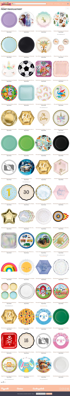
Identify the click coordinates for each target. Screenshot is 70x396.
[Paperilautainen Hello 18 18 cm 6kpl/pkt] (26, 344)
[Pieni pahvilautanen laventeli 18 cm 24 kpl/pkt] (9, 23)
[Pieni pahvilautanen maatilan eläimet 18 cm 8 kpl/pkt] (61, 295)
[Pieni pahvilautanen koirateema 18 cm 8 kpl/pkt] (43, 146)
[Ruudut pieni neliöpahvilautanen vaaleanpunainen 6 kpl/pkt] (61, 72)
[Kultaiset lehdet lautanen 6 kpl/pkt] (61, 171)
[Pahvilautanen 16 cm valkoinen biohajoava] (61, 369)
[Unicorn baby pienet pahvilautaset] (61, 122)
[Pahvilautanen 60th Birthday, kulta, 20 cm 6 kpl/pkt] (26, 122)
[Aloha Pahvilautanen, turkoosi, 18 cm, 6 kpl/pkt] (43, 344)
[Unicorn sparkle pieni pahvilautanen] (61, 245)
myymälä (57, 3)
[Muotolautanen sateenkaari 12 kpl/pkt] (9, 270)
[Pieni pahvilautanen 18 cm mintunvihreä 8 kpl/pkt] (9, 146)
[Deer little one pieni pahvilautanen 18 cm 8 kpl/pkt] (43, 48)
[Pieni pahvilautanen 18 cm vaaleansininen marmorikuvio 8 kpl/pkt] (43, 195)
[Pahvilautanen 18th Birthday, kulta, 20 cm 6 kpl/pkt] (9, 320)
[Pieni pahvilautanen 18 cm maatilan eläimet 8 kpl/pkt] (43, 295)
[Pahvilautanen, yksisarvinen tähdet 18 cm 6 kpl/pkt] (61, 270)
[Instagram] (63, 389)
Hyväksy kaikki (49, 393)
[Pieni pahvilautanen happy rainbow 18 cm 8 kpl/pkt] (43, 97)
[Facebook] (60, 389)
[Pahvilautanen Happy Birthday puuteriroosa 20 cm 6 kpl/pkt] (61, 195)
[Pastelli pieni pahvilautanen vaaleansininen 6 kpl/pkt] (9, 48)
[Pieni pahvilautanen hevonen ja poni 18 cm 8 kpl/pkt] (9, 171)
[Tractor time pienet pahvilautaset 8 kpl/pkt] (43, 245)
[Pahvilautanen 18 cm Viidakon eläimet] (9, 97)
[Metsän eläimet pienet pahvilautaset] (61, 23)
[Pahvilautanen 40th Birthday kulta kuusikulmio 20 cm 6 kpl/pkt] (43, 171)
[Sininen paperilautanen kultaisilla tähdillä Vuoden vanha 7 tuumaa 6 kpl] (9, 195)
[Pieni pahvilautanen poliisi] (26, 171)
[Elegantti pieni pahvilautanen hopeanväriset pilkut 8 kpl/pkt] (26, 295)
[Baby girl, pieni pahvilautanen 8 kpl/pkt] (61, 344)
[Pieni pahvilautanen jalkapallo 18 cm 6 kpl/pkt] (26, 72)
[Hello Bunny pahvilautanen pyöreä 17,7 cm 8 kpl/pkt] (26, 369)
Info (63, 3)
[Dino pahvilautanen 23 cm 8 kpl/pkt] (61, 97)
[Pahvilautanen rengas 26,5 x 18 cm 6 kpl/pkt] (61, 219)
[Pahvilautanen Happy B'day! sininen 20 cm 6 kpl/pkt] (43, 270)
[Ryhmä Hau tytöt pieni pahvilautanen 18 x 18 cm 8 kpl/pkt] (43, 72)
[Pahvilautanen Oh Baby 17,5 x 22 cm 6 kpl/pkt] (43, 122)
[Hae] (29, 3)
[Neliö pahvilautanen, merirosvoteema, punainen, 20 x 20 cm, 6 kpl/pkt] (9, 344)
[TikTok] (65, 389)
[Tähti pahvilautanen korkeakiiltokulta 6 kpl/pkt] (9, 219)
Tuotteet (50, 3)
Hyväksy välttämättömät (40, 393)
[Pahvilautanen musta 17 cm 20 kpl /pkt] (26, 48)
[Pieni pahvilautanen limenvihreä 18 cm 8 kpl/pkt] (26, 146)
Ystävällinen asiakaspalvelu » (63, 0)
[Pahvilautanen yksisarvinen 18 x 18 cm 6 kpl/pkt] (26, 219)
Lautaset (3, 7)
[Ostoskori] (66, 3)
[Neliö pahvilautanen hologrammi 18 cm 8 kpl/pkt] (9, 245)
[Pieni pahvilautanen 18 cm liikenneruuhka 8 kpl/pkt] (26, 245)
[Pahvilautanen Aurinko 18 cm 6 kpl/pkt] (26, 270)
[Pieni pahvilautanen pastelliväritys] (9, 295)
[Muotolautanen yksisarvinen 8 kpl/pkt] (9, 72)
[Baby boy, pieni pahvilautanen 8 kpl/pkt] (43, 320)
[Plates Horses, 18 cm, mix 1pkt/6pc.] (61, 48)
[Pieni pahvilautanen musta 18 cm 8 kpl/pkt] (61, 146)
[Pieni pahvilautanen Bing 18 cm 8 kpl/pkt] (26, 320)
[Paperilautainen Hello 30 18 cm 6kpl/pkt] (26, 195)
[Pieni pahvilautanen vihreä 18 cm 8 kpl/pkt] (61, 320)
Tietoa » (33, 393)
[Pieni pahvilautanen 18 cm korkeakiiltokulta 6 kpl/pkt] (9, 122)
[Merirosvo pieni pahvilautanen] (43, 369)
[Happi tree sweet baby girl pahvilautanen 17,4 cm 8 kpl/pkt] (9, 369)
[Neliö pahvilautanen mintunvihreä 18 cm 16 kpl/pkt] (26, 97)
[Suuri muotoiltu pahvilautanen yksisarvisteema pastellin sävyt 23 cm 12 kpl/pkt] (43, 23)
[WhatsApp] (68, 389)
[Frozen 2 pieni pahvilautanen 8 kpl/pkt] (26, 23)
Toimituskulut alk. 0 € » (5, 0)
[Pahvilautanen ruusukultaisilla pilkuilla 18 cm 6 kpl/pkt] (43, 219)
